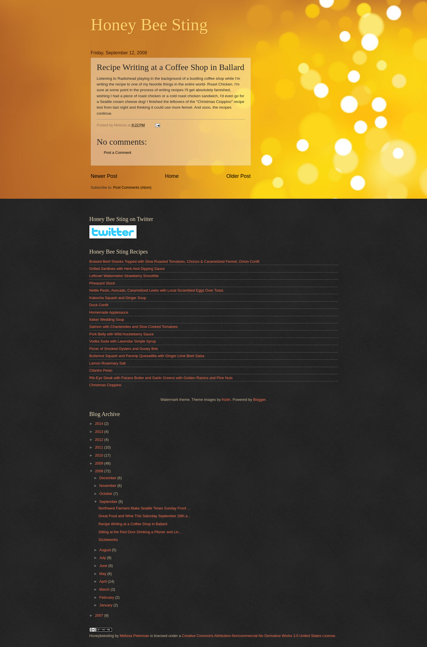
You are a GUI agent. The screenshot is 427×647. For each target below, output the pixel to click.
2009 (99, 463)
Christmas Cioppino (105, 385)
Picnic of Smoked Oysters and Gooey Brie (123, 349)
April (103, 581)
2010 (99, 455)
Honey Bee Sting (149, 24)
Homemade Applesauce (109, 312)
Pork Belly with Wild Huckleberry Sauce (121, 334)
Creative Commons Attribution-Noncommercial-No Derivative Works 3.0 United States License (258, 636)
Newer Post (104, 176)
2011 (99, 447)
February (107, 597)
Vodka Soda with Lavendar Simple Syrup (122, 341)
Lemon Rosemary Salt (107, 363)
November (108, 485)
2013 (99, 431)
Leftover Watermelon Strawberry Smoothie (124, 276)
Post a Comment (117, 152)
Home (172, 176)
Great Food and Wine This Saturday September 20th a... (145, 516)
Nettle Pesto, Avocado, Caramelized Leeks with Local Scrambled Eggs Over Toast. (156, 290)
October (106, 493)
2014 (99, 423)
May (103, 574)
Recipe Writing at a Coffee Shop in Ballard (133, 524)
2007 (99, 615)
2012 (99, 439)
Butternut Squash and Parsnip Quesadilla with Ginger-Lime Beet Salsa (147, 356)
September (109, 501)
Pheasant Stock (102, 283)
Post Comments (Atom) (132, 187)
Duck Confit (99, 305)
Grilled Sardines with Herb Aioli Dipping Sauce (127, 268)
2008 (99, 471)
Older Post (238, 176)
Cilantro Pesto (101, 370)
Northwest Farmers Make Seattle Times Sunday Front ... (144, 508)
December (108, 478)
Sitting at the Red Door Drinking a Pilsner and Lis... (140, 532)
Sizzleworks (108, 539)
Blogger (259, 399)
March (105, 589)
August (105, 550)
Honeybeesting (101, 636)
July (103, 558)
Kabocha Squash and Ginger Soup (117, 298)
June (104, 566)
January (106, 605)
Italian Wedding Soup (106, 319)
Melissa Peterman (134, 636)
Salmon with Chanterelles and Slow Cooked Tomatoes (133, 327)
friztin (226, 399)
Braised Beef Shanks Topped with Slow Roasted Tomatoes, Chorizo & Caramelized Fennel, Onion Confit (174, 261)
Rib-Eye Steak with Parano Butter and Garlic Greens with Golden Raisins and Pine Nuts (161, 378)
